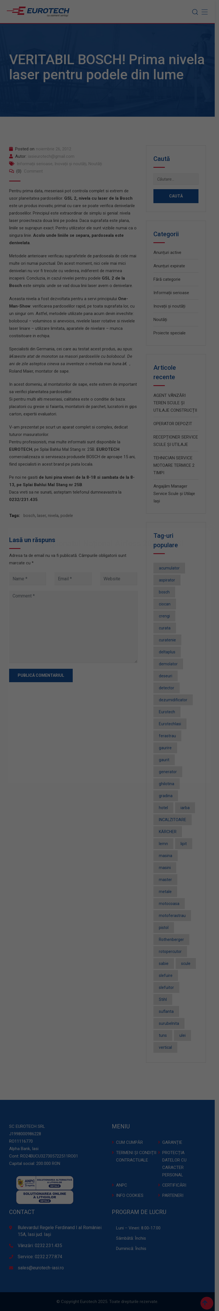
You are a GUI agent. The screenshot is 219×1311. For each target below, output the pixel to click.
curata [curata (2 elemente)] (167, 628)
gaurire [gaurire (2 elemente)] (167, 748)
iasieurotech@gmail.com (53, 156)
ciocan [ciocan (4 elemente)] (167, 604)
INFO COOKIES (131, 1195)
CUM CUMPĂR (131, 1142)
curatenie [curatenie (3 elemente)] (169, 640)
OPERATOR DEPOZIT (174, 423)
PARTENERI (174, 1195)
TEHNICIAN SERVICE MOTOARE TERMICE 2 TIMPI (175, 465)
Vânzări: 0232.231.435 (42, 1245)
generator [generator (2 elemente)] (170, 771)
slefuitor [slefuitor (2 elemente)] (168, 987)
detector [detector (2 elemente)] (168, 688)
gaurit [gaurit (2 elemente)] (166, 759)
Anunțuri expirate (171, 265)
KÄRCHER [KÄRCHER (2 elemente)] (170, 831)
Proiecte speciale (171, 333)
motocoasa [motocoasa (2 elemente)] (171, 903)
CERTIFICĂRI (176, 1185)
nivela (55, 515)
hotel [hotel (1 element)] (165, 807)
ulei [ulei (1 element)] (184, 1035)
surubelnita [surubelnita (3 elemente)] (171, 1023)
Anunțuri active (169, 252)
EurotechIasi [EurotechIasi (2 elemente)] (172, 724)
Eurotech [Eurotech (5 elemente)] (169, 712)
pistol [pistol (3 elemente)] (166, 927)
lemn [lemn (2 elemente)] (165, 843)
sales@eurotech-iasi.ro (43, 1267)
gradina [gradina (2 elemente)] (168, 795)
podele (68, 515)
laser (43, 515)
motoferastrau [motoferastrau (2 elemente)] (174, 915)
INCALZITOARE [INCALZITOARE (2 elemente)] (174, 819)
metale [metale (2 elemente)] (167, 891)
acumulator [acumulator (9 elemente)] (171, 568)
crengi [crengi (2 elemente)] (166, 616)
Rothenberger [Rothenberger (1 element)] (173, 939)
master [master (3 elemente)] (167, 879)
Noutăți (97, 163)
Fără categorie (168, 279)
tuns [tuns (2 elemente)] (165, 1035)
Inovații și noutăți (72, 163)
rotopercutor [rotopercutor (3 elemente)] (172, 951)
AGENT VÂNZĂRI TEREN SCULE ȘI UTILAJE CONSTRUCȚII (177, 403)
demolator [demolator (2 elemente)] (170, 664)
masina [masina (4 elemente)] (167, 855)
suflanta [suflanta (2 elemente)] (168, 1011)
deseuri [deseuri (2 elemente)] (167, 676)
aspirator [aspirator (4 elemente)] (169, 580)
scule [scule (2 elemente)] (187, 963)
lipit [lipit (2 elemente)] (185, 843)
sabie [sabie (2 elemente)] (166, 963)
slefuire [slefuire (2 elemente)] (168, 975)
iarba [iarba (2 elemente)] (187, 807)
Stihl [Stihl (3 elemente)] (165, 999)
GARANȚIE (174, 1142)
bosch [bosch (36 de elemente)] (166, 592)
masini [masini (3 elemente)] (167, 867)
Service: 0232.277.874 (42, 1256)
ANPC (123, 1185)
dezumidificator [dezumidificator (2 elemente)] (175, 700)
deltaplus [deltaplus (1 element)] (169, 652)
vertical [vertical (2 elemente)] (167, 1047)
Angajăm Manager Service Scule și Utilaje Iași (176, 494)
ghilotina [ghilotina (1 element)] (168, 783)
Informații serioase (36, 163)
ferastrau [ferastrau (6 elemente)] (169, 736)
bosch (31, 515)
